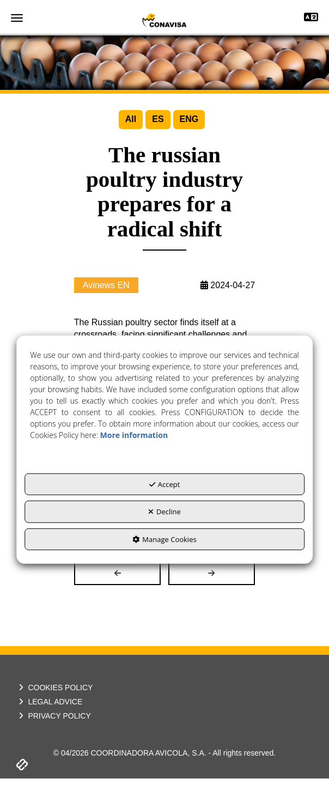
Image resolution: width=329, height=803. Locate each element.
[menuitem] (131, 119)
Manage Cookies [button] (164, 539)
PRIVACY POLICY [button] (53, 741)
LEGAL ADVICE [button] (49, 726)
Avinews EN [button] (106, 309)
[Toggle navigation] (311, 18)
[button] (164, 20)
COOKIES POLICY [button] (54, 712)
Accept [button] (164, 484)
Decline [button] (164, 511)
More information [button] (134, 435)
